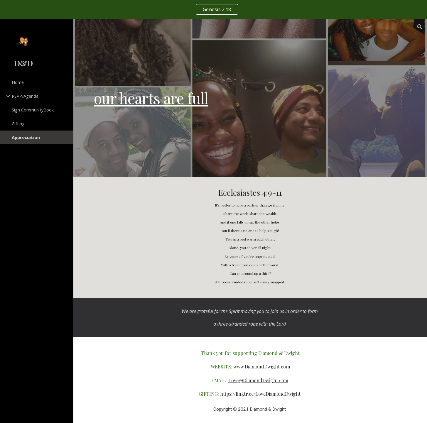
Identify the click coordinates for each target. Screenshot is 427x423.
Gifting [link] (18, 123)
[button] (420, 27)
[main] (250, 98)
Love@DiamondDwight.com (258, 380)
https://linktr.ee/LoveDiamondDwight (260, 394)
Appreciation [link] (26, 137)
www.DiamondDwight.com (261, 366)
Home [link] (18, 82)
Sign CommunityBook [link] (33, 110)
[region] (213, 9)
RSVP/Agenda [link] (25, 96)
